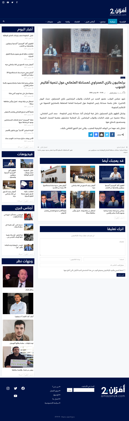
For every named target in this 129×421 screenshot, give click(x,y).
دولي (59, 21)
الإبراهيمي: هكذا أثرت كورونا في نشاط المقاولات (13, 215)
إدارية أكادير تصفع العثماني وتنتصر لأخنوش (18, 111)
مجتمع (103, 21)
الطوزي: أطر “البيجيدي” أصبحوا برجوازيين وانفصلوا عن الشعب (19, 44)
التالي (117, 218)
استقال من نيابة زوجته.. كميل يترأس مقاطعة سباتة (18, 102)
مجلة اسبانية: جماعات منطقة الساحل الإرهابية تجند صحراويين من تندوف (108, 151)
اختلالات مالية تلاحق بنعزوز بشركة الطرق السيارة (19, 55)
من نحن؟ (55, 386)
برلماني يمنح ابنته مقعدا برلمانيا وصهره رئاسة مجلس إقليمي (18, 84)
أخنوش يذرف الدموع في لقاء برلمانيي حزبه (19, 64)
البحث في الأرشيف (88, 386)
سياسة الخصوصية (52, 402)
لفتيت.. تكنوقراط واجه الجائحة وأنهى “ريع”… (14, 246)
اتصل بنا (55, 398)
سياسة (112, 21)
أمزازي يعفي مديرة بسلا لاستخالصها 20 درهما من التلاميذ (20, 73)
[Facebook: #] (23, 388)
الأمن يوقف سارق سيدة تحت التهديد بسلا (19, 138)
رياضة (68, 21)
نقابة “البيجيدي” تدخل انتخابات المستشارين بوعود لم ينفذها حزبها (18, 121)
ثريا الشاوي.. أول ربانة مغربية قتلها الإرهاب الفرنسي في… (14, 235)
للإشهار (56, 394)
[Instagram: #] (8, 388)
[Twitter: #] (15, 388)
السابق (122, 218)
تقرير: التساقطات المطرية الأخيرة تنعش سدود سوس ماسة (55, 150)
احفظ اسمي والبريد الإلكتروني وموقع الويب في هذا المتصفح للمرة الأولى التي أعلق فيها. (93, 270)
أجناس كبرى (90, 21)
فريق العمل (54, 390)
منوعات (50, 21)
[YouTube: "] (15, 396)
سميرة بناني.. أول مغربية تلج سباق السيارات (14, 225)
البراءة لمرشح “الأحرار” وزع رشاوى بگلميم (19, 130)
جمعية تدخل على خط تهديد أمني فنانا (21, 93)
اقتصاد (77, 21)
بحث (69, 389)
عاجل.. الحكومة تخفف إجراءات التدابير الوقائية (18, 35)
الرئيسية (123, 21)
